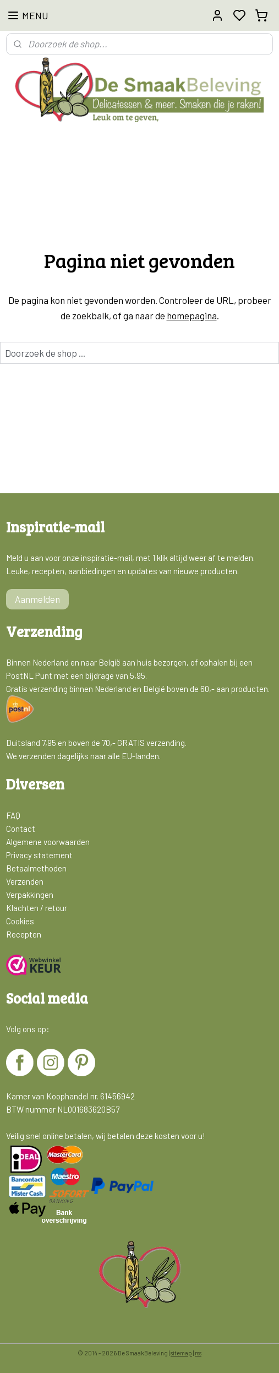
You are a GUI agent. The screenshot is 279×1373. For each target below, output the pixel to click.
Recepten (23, 934)
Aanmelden (37, 598)
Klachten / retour (36, 908)
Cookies (20, 921)
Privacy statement (39, 855)
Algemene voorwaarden (48, 842)
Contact (20, 828)
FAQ (13, 815)
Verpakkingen (29, 895)
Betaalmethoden (36, 868)
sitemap (181, 1352)
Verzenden (24, 881)
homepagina (192, 314)
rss (198, 1352)
